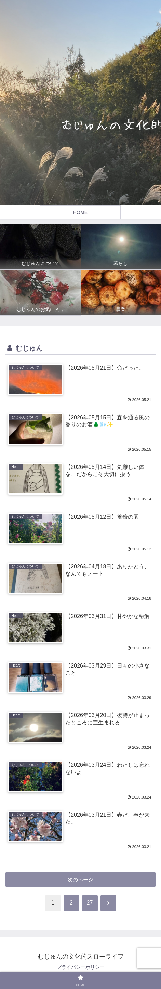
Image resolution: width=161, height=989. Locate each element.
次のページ (80, 879)
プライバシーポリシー (81, 967)
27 (90, 903)
